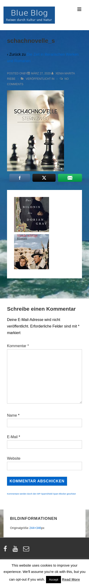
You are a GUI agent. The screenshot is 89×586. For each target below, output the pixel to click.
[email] (26, 550)
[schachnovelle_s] (41, 73)
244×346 (35, 528)
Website (14, 458)
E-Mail (12, 437)
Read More (71, 579)
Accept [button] (53, 579)
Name (12, 415)
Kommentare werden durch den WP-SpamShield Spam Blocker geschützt (41, 494)
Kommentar (18, 346)
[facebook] (6, 550)
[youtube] (16, 550)
